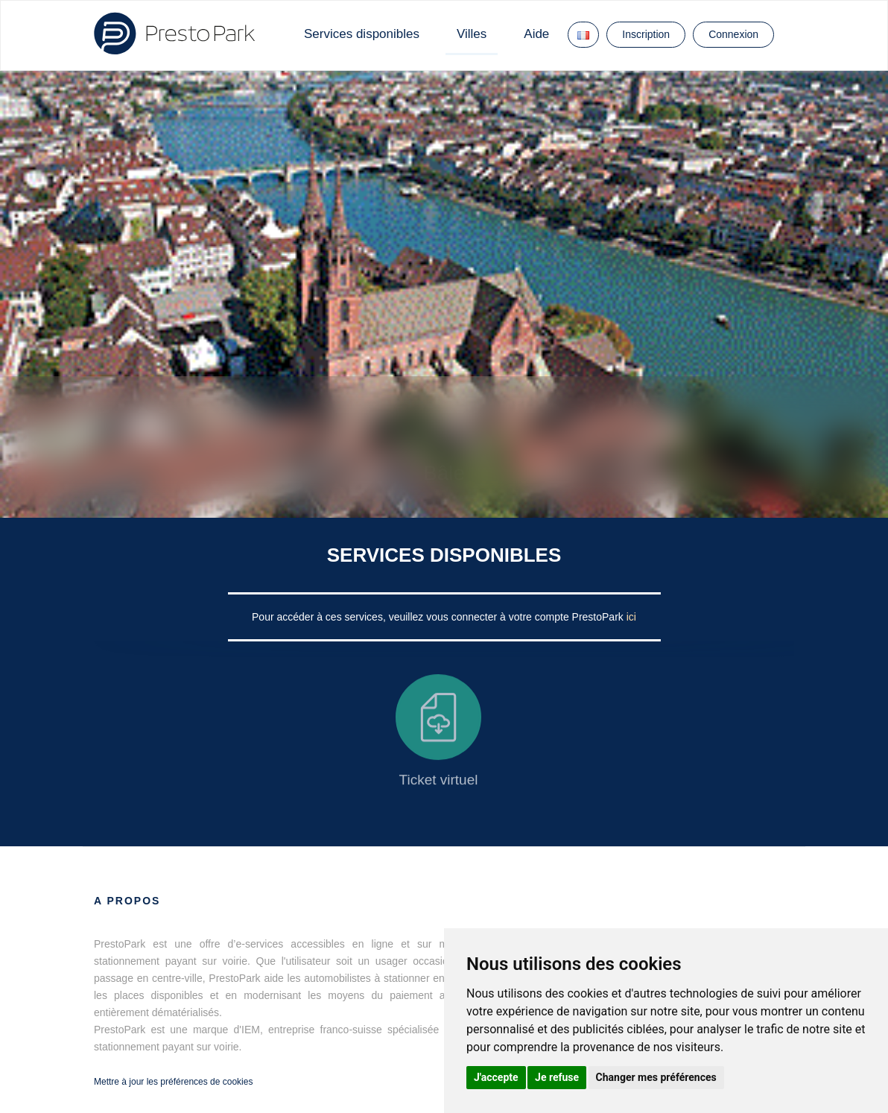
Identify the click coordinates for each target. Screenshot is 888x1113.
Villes (471, 34)
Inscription (646, 34)
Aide (536, 34)
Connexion (733, 34)
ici (631, 617)
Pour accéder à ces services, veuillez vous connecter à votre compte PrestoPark (439, 617)
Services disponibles (361, 34)
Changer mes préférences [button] (656, 1077)
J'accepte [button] (496, 1077)
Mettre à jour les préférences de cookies (173, 1081)
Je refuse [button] (557, 1077)
